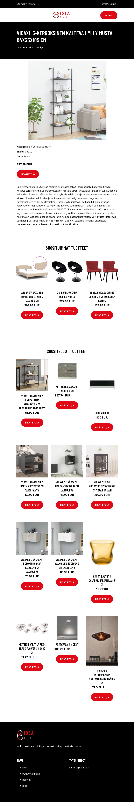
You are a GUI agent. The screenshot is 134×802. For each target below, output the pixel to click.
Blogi (25, 785)
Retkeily (26, 779)
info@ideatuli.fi (109, 3)
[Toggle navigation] (21, 15)
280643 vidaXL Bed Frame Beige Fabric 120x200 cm (32, 296)
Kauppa (109, 15)
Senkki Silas (102, 413)
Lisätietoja (28, 174)
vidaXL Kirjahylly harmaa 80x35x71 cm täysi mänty (32, 486)
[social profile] (38, 4)
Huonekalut (26, 47)
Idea (24, 767)
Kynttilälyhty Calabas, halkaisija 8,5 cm (102, 580)
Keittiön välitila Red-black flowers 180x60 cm (32, 648)
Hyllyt (40, 47)
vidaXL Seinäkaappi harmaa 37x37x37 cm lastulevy (67, 486)
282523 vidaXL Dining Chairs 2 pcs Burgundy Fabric (102, 296)
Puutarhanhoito (31, 773)
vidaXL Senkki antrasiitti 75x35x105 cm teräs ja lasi (102, 486)
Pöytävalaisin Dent (67, 644)
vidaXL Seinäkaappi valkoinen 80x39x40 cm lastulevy (67, 563)
